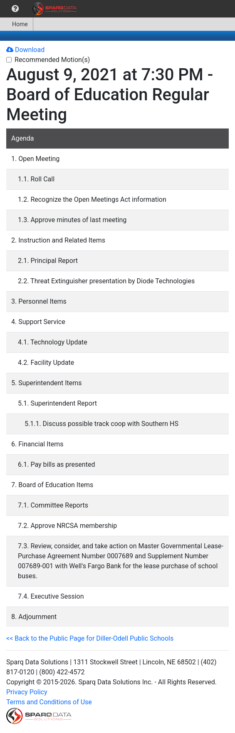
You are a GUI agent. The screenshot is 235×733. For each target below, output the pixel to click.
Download (25, 50)
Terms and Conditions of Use (49, 702)
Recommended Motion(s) (52, 60)
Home (16, 24)
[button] (15, 9)
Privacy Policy (26, 692)
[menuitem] (15, 8)
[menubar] (40, 8)
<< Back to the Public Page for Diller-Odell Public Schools (89, 638)
